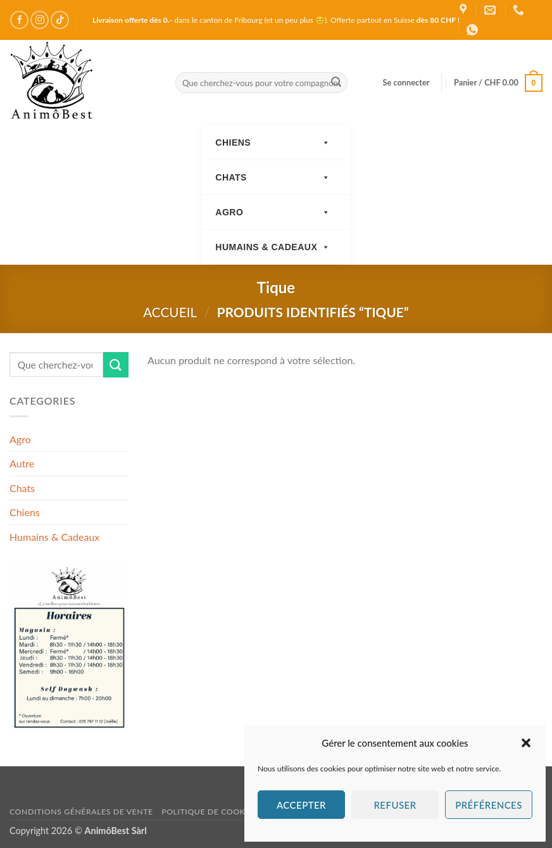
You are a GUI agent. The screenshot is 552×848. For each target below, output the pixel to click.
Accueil (170, 312)
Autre (21, 463)
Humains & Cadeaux (272, 247)
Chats (272, 177)
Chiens (272, 142)
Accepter (301, 805)
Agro (272, 212)
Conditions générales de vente (81, 811)
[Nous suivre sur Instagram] (39, 20)
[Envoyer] (336, 83)
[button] (526, 743)
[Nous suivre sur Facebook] (19, 20)
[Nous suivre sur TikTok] (60, 20)
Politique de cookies (209, 811)
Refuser (394, 805)
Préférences (488, 805)
